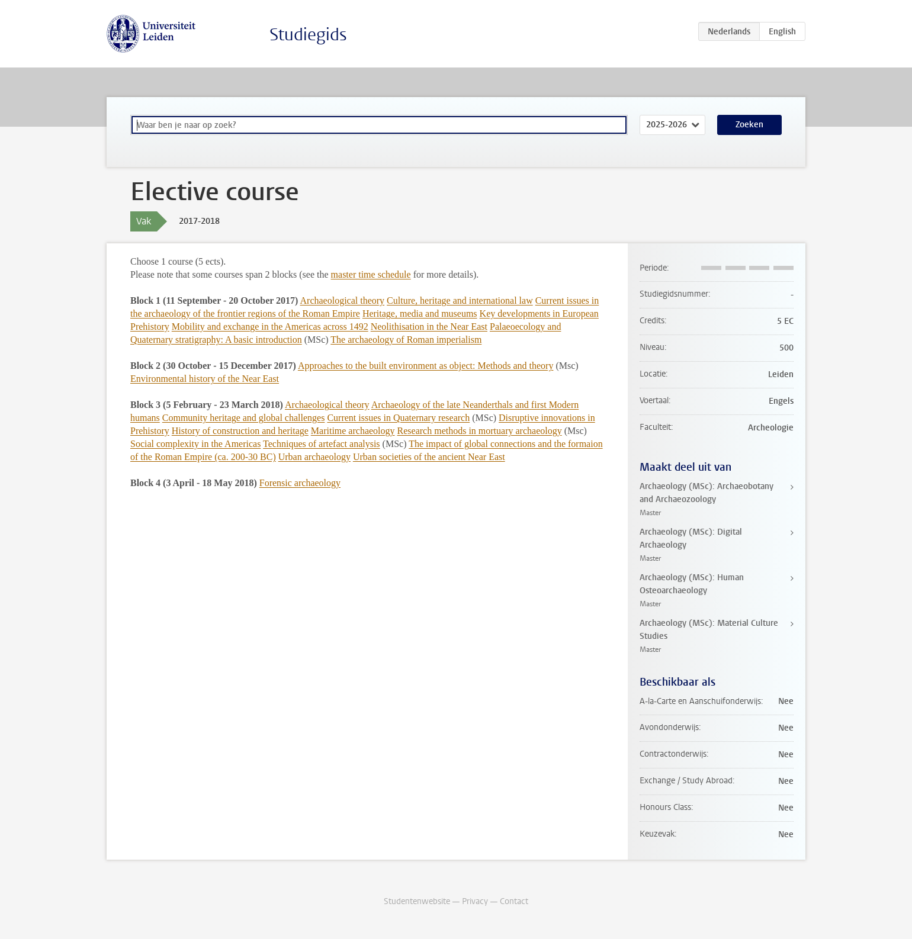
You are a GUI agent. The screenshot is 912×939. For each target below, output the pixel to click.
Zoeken (749, 124)
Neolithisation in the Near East (429, 326)
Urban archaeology (314, 457)
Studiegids (308, 35)
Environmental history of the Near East (204, 379)
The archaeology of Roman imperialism (405, 340)
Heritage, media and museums (419, 313)
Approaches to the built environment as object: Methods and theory (425, 366)
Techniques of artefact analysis (321, 444)
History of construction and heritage (240, 431)
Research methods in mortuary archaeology (479, 431)
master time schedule (371, 274)
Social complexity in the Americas (195, 444)
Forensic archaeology (300, 483)
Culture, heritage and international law (460, 300)
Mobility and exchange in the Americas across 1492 (270, 326)
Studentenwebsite (417, 901)
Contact (514, 901)
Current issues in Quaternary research (398, 418)
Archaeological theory (342, 300)
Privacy (475, 901)
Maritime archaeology (353, 431)
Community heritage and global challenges (243, 418)
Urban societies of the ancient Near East (429, 457)
